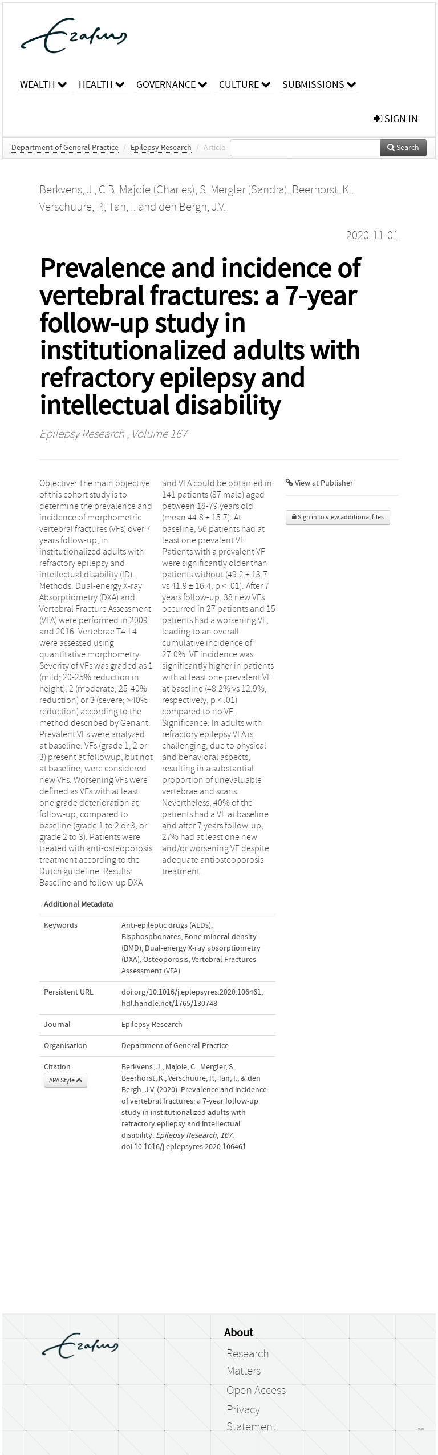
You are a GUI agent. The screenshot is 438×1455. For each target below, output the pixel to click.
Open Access (256, 1390)
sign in (396, 119)
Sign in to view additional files (338, 517)
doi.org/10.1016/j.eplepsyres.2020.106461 (191, 992)
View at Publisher (319, 483)
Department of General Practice (65, 147)
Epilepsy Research (161, 147)
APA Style (65, 1080)
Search (403, 147)
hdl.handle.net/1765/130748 (169, 1003)
